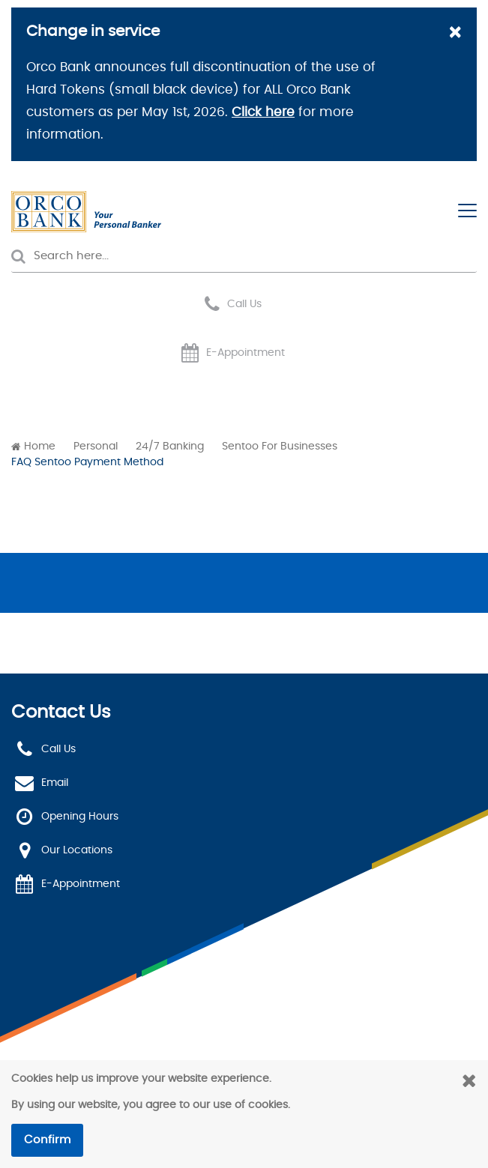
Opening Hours (79, 816)
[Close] (455, 33)
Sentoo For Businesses (279, 446)
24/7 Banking (170, 446)
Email (54, 783)
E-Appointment (245, 353)
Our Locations (76, 850)
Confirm (47, 1140)
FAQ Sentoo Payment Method (87, 462)
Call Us (244, 304)
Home (39, 446)
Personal (95, 446)
